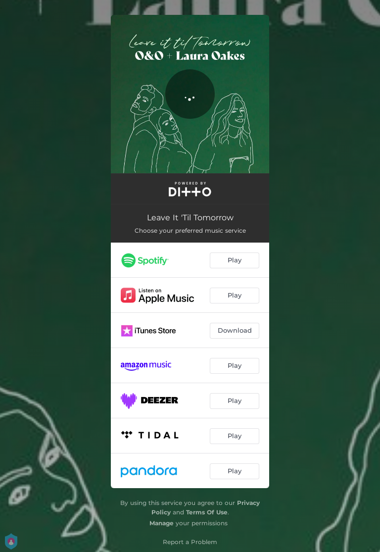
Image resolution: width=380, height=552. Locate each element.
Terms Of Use (207, 512)
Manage (161, 523)
